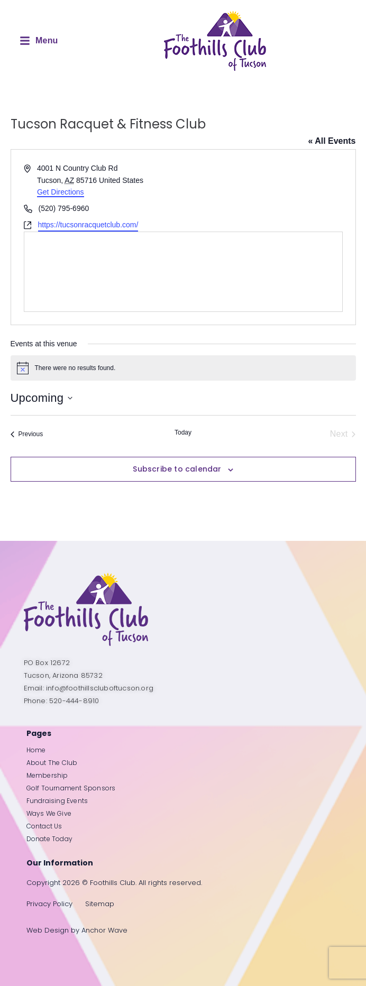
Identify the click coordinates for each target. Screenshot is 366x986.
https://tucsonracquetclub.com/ (88, 224)
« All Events (331, 140)
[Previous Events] (27, 434)
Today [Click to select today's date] (183, 432)
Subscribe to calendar (177, 469)
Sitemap (99, 904)
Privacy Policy (49, 904)
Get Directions (60, 192)
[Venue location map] (183, 271)
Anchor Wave (104, 930)
